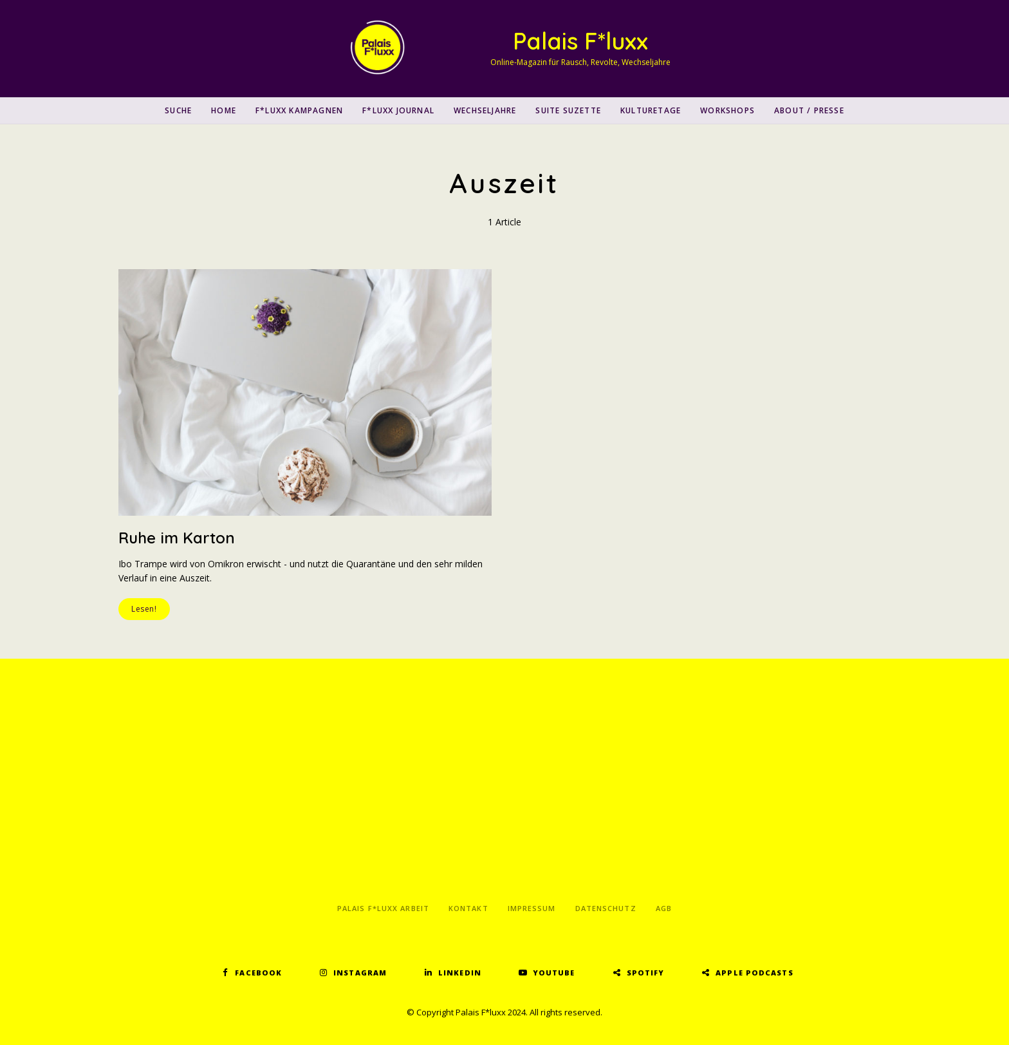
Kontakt (468, 908)
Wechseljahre (485, 110)
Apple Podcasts (754, 972)
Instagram (360, 972)
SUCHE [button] (178, 110)
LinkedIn (459, 972)
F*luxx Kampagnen (299, 110)
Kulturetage (650, 110)
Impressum (532, 908)
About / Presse (809, 110)
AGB (664, 908)
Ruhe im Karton (176, 537)
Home (223, 110)
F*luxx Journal (398, 110)
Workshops (727, 110)
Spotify (646, 972)
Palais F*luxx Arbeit (383, 908)
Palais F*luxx (580, 41)
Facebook (258, 972)
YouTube (554, 972)
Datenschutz (605, 908)
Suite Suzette (568, 110)
